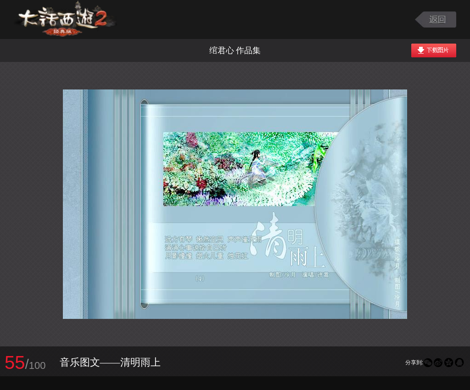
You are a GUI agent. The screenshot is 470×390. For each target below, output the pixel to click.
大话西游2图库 (65, 19)
